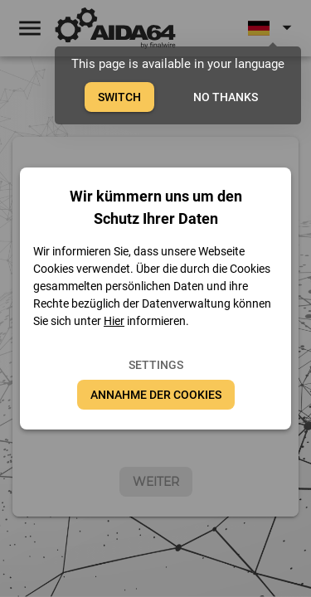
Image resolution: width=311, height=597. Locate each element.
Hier (114, 321)
